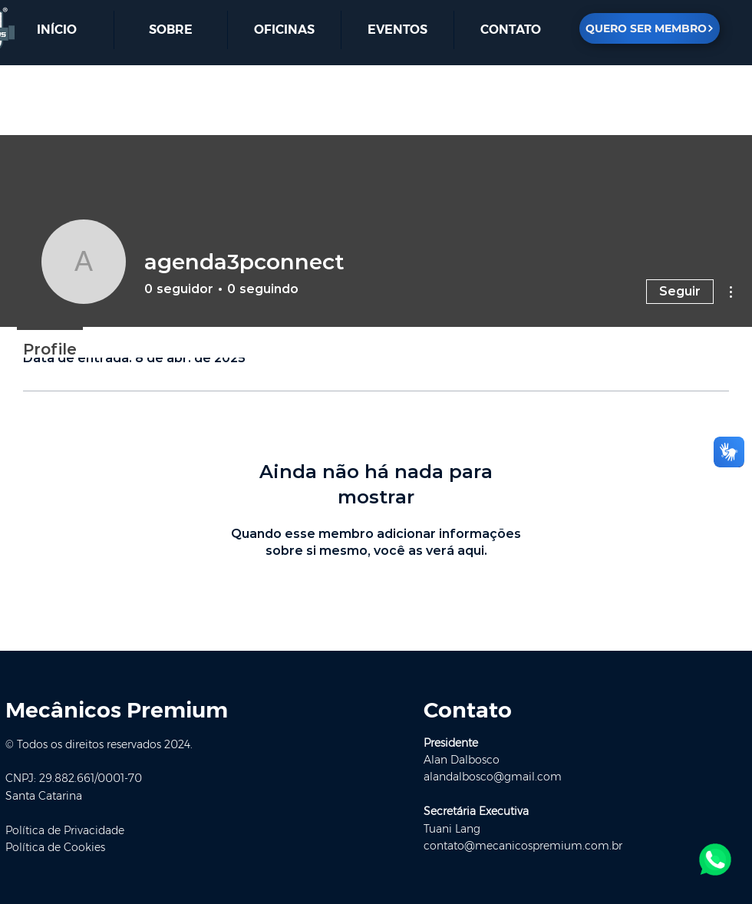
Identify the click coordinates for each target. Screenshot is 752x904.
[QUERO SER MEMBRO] (649, 28)
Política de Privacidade (64, 830)
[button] (510, 30)
